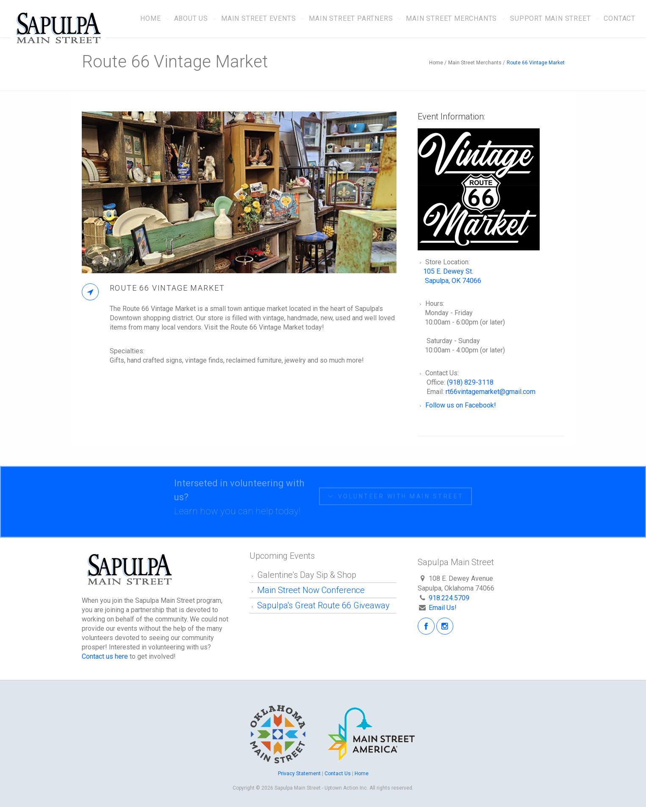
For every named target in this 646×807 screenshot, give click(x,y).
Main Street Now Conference (312, 590)
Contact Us (337, 773)
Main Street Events (258, 18)
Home (150, 18)
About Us (191, 18)
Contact (619, 18)
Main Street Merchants (451, 18)
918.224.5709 (449, 598)
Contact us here (105, 656)
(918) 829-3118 (470, 382)
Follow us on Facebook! (460, 405)
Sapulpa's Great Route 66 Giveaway (323, 605)
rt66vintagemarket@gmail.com (490, 392)
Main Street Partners (351, 18)
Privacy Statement (300, 773)
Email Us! (443, 608)
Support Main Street (550, 18)
